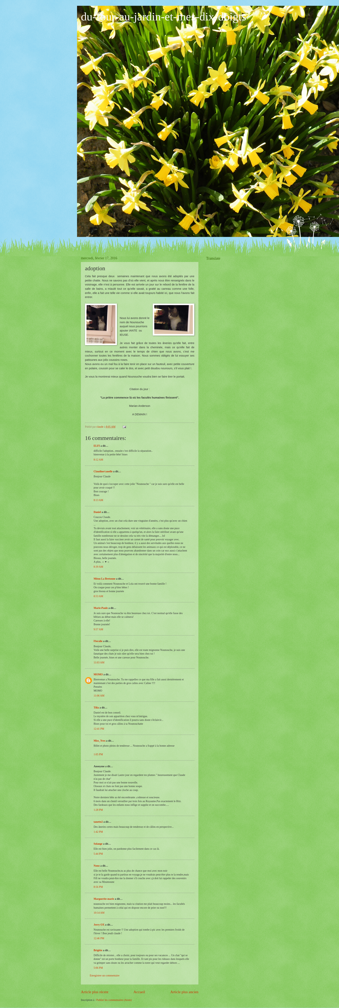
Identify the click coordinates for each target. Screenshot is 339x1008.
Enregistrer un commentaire (104, 975)
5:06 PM (98, 967)
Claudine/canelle (103, 471)
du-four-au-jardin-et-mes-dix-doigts (163, 16)
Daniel (97, 512)
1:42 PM (98, 831)
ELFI (97, 445)
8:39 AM (98, 566)
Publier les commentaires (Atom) (114, 1000)
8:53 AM (98, 596)
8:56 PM (98, 886)
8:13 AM (98, 500)
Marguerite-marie (104, 898)
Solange (98, 843)
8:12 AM (98, 459)
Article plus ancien (184, 992)
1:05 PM (98, 754)
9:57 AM (98, 629)
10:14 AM (99, 912)
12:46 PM (99, 938)
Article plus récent (94, 992)
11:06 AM (99, 695)
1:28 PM (98, 809)
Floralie (98, 641)
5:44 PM (98, 853)
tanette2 (98, 821)
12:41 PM (99, 728)
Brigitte (98, 950)
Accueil (139, 992)
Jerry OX (99, 924)
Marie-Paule (101, 608)
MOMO (98, 674)
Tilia (96, 707)
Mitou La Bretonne (104, 578)
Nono (97, 865)
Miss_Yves (99, 740)
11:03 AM (99, 662)
